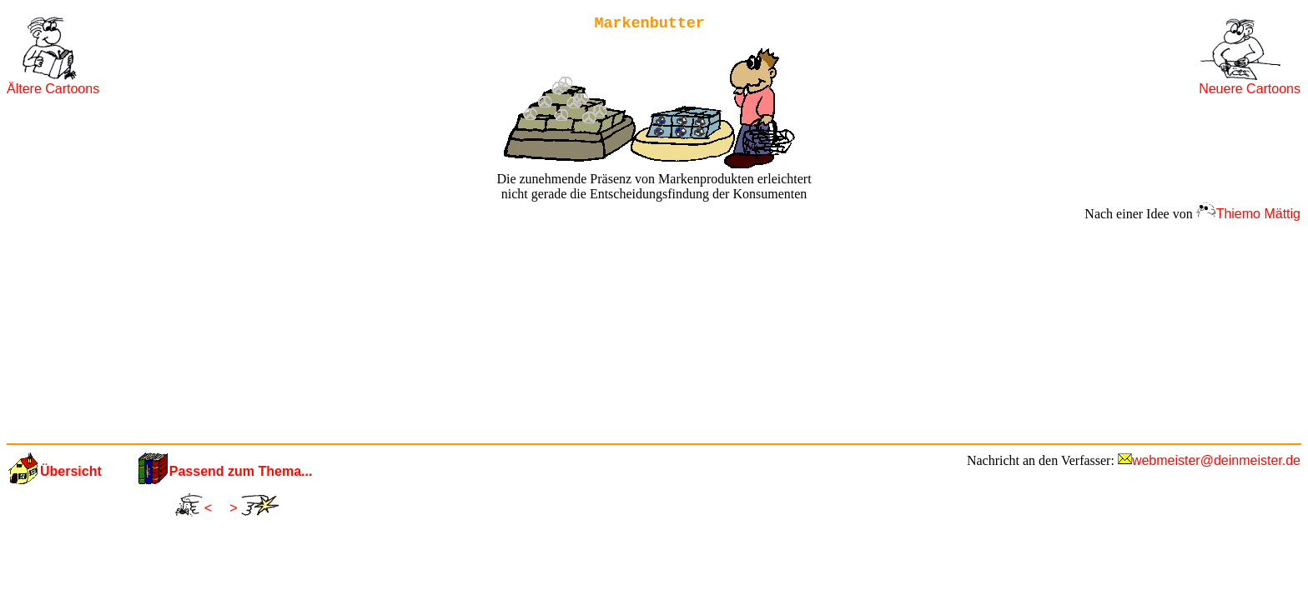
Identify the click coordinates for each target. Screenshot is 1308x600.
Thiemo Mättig (1258, 214)
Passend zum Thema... (241, 471)
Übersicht (71, 471)
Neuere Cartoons (1249, 89)
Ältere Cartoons (53, 89)
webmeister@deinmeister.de (1216, 460)
